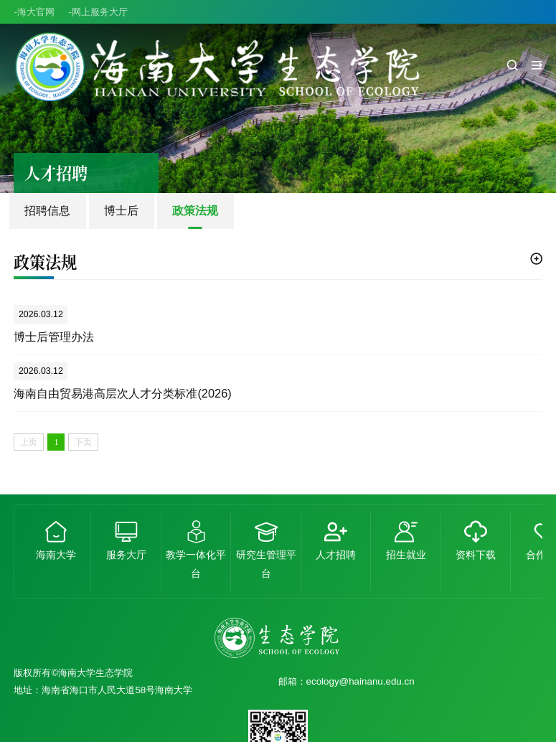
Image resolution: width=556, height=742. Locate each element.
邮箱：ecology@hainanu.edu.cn (346, 681)
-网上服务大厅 (97, 11)
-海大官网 (34, 11)
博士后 (121, 210)
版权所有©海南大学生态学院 (73, 672)
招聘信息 (47, 210)
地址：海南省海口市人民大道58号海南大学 (103, 690)
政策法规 (195, 210)
